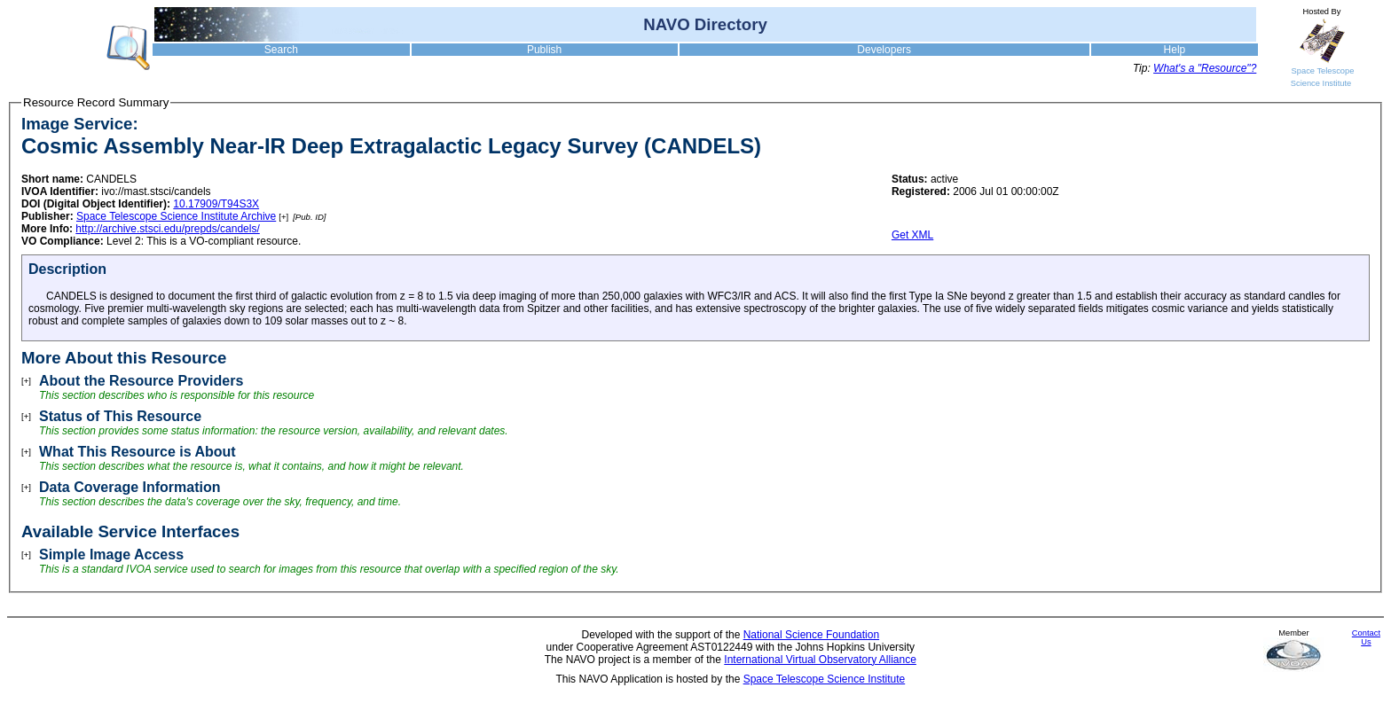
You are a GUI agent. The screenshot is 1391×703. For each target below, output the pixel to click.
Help (1175, 49)
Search (281, 49)
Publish (544, 49)
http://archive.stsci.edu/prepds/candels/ (167, 229)
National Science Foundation (811, 635)
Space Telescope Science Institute (824, 679)
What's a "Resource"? (1204, 68)
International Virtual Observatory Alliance (820, 659)
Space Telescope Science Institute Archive (176, 216)
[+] (283, 217)
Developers (884, 49)
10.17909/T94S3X (216, 204)
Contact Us (1366, 637)
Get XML (912, 235)
